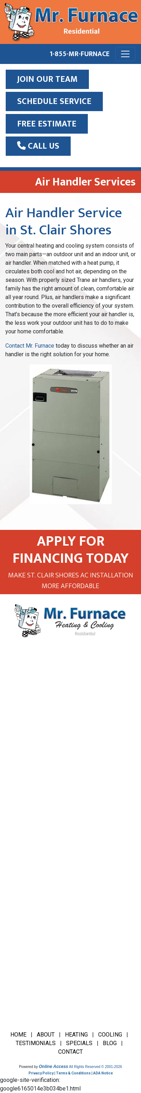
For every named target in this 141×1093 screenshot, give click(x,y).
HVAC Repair (27, 902)
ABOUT (46, 1034)
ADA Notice (103, 1073)
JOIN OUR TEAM (47, 79)
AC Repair (23, 787)
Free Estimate (46, 124)
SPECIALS (79, 1043)
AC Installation (29, 802)
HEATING (76, 1034)
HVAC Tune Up (29, 916)
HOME (18, 1034)
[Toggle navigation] (125, 54)
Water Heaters (29, 945)
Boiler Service (28, 816)
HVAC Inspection (32, 859)
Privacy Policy (41, 1073)
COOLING (110, 1034)
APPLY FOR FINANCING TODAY (70, 550)
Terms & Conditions (73, 1073)
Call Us (38, 146)
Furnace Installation (35, 830)
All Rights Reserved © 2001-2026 (95, 1067)
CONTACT (70, 1051)
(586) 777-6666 (39, 723)
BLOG (110, 1043)
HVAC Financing (30, 873)
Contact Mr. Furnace (29, 345)
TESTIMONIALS (36, 1043)
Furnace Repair (29, 844)
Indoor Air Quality (32, 930)
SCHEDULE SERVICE (54, 101)
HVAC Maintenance (35, 887)
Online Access (53, 1066)
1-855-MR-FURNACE (80, 54)
